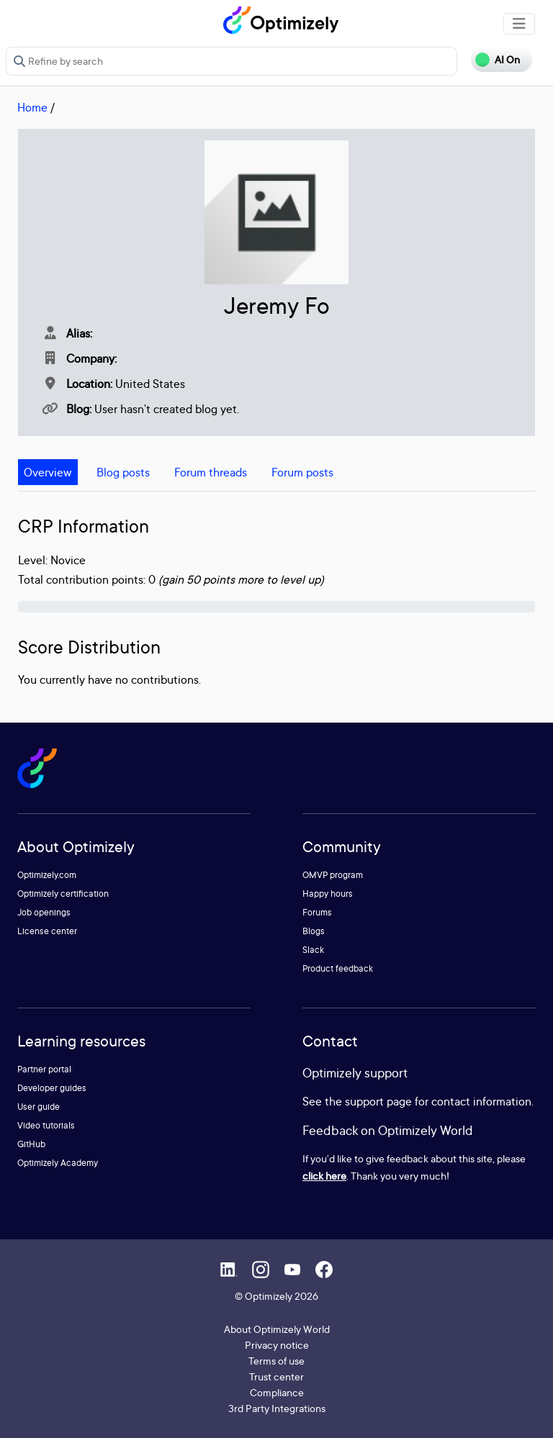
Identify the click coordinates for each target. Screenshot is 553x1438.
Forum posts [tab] (302, 472)
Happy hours (327, 893)
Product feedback (337, 968)
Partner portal (44, 1069)
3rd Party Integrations (276, 1408)
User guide (38, 1106)
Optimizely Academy (57, 1163)
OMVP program (332, 875)
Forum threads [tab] (210, 472)
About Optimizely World (277, 1329)
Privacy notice (277, 1345)
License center (47, 931)
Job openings (44, 912)
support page (378, 1101)
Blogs (313, 931)
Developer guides (51, 1088)
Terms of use (276, 1360)
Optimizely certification (63, 893)
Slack (313, 950)
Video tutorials (46, 1125)
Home (32, 107)
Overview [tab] (48, 472)
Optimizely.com (46, 875)
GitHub (31, 1144)
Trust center (276, 1376)
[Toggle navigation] (519, 24)
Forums (317, 912)
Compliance (277, 1392)
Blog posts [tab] (123, 472)
